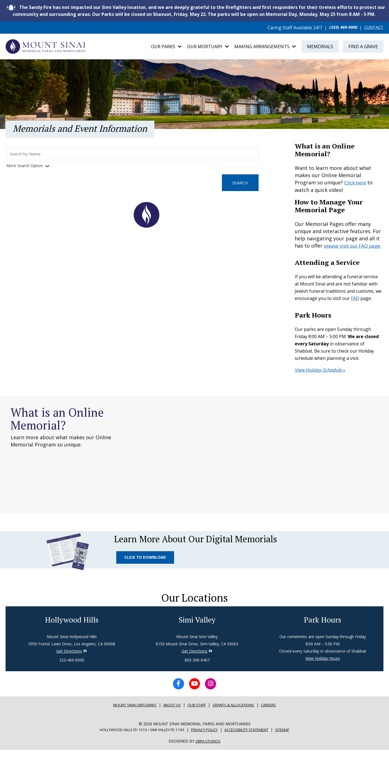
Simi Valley (197, 637)
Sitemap (293, 749)
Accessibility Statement (253, 749)
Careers (277, 724)
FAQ (355, 307)
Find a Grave (363, 48)
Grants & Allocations (238, 724)
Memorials (320, 48)
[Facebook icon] (176, 702)
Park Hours (322, 637)
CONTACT (372, 28)
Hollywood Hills (72, 637)
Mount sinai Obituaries (128, 724)
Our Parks (166, 48)
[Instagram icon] (213, 702)
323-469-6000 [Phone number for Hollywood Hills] (71, 678)
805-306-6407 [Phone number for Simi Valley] (197, 678)
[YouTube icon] (194, 702)
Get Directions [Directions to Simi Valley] (69, 669)
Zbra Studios (208, 760)
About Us (170, 724)
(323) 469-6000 (339, 28)
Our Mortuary (208, 48)
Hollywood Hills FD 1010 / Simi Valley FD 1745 (135, 749)
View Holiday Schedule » (320, 379)
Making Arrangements (265, 48)
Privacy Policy (205, 749)
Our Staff (197, 724)
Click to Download (146, 570)
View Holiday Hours (322, 676)
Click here (356, 184)
